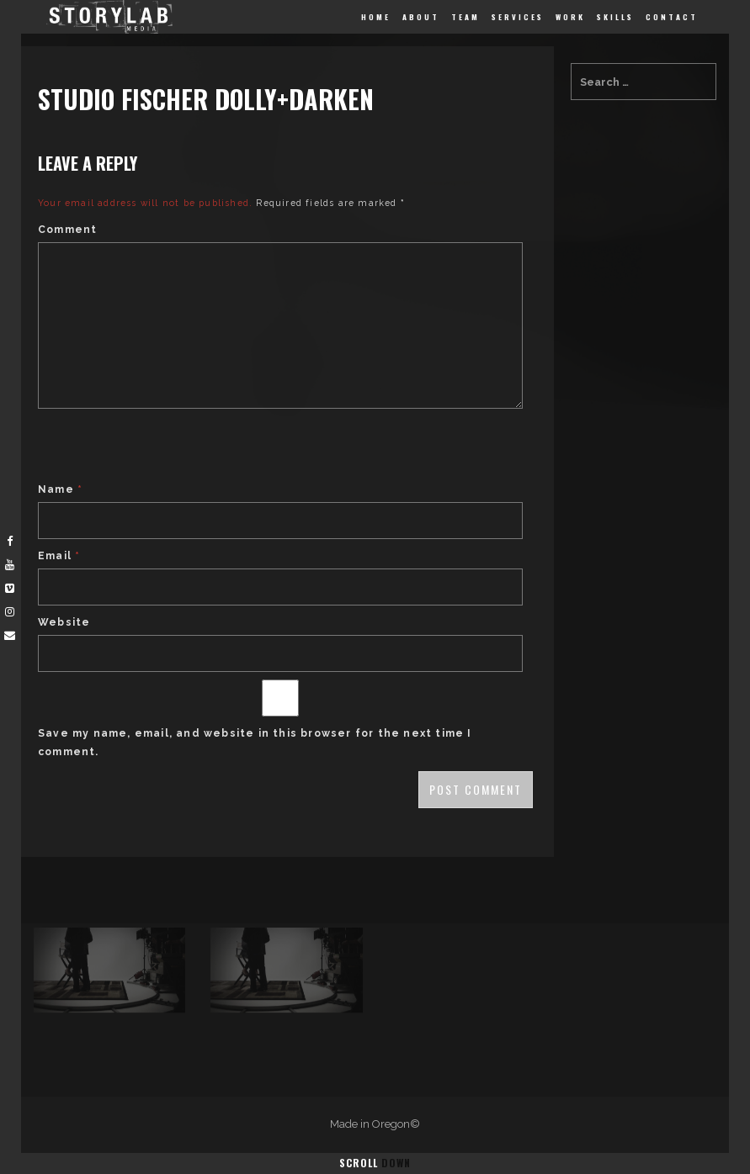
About (420, 17)
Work (570, 17)
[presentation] (166, 447)
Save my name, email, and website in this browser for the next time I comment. (255, 742)
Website (64, 622)
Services (518, 17)
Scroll (375, 1162)
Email (59, 556)
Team (465, 17)
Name (60, 489)
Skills (615, 17)
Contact (672, 17)
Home (376, 17)
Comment (67, 229)
